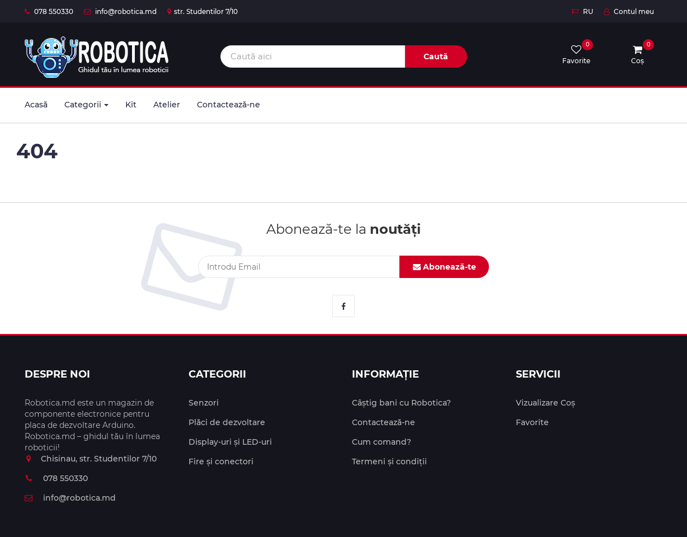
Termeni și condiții (389, 461)
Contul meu (629, 11)
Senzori (204, 403)
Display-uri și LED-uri (230, 442)
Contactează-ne (228, 105)
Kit (131, 105)
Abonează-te (444, 267)
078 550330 (49, 11)
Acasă (36, 105)
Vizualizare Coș (545, 403)
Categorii (86, 105)
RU (582, 11)
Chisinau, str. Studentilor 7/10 (91, 459)
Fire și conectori (221, 461)
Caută (436, 56)
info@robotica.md (120, 11)
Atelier (166, 105)
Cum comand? (381, 442)
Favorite (532, 422)
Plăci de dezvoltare (227, 422)
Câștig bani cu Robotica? (401, 403)
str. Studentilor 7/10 (202, 11)
